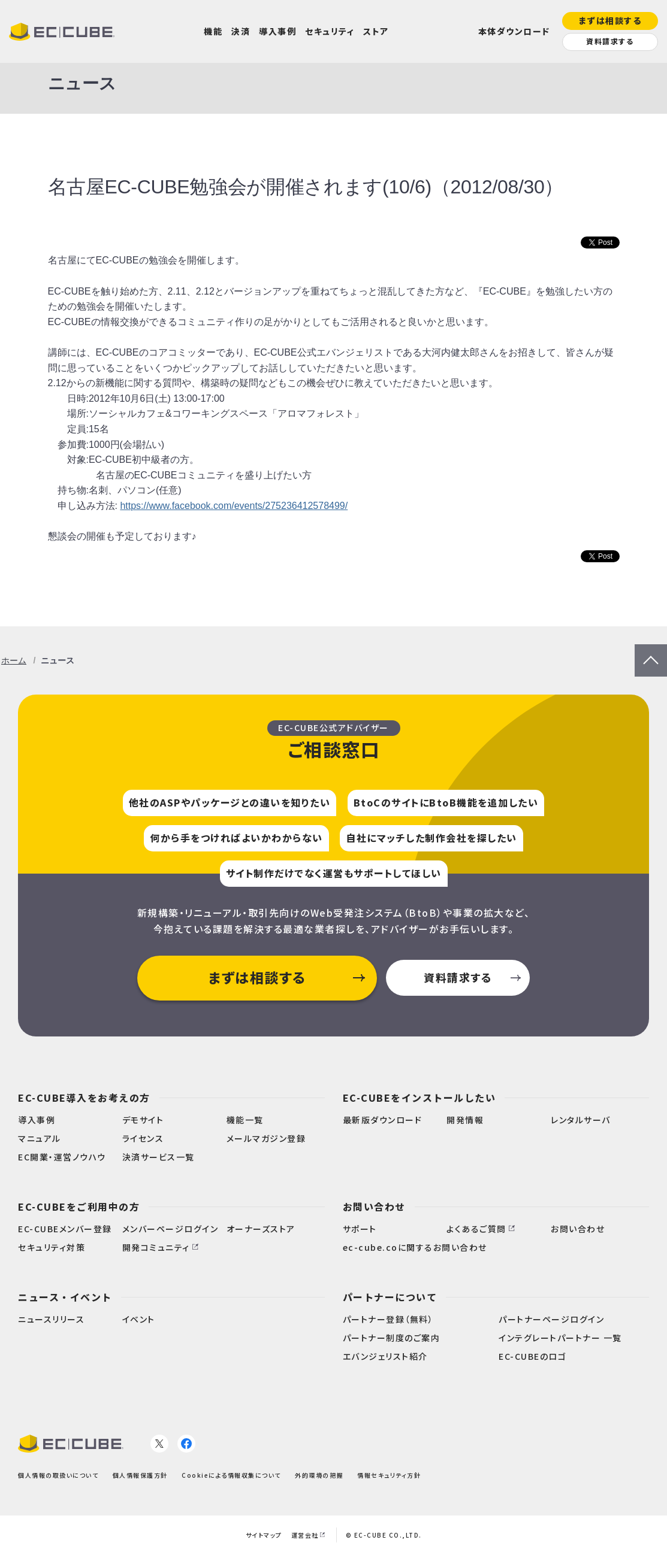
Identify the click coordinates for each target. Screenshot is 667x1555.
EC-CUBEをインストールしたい (419, 1097)
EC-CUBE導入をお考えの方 (84, 1097)
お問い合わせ (374, 1206)
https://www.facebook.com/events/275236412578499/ (234, 506)
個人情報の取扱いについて (58, 1475)
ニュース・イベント (65, 1297)
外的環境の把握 (319, 1475)
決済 (240, 31)
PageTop (651, 652)
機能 (213, 31)
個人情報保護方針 (140, 1475)
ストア (376, 31)
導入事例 (277, 31)
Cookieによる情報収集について (231, 1475)
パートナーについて (390, 1297)
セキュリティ (329, 31)
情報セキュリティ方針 (389, 1475)
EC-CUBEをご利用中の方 (79, 1206)
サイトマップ (264, 1534)
